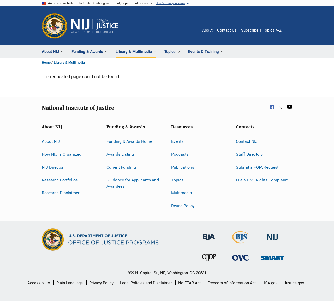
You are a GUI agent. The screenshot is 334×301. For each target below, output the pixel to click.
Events (177, 141)
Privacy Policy (101, 283)
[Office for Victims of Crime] (240, 261)
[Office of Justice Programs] (54, 26)
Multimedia (181, 192)
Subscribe (249, 30)
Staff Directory (249, 154)
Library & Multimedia (69, 62)
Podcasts (179, 154)
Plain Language (69, 283)
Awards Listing (120, 154)
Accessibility (38, 283)
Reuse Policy (183, 205)
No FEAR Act (189, 283)
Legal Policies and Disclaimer (146, 283)
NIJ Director (52, 167)
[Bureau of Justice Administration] (209, 241)
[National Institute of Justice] (272, 241)
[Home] (94, 26)
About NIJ (51, 141)
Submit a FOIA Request (257, 167)
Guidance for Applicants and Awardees (132, 183)
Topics (177, 180)
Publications (182, 167)
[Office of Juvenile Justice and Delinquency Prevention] (209, 262)
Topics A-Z (272, 30)
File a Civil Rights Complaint (262, 180)
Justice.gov (294, 283)
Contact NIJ (247, 141)
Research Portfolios (60, 180)
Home (46, 62)
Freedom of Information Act (231, 283)
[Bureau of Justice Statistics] (240, 244)
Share (292, 34)
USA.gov (270, 283)
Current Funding (121, 167)
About (207, 30)
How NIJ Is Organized (61, 154)
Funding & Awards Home (129, 141)
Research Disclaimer (60, 192)
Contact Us (227, 30)
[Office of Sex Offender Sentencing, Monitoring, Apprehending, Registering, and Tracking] (272, 261)
